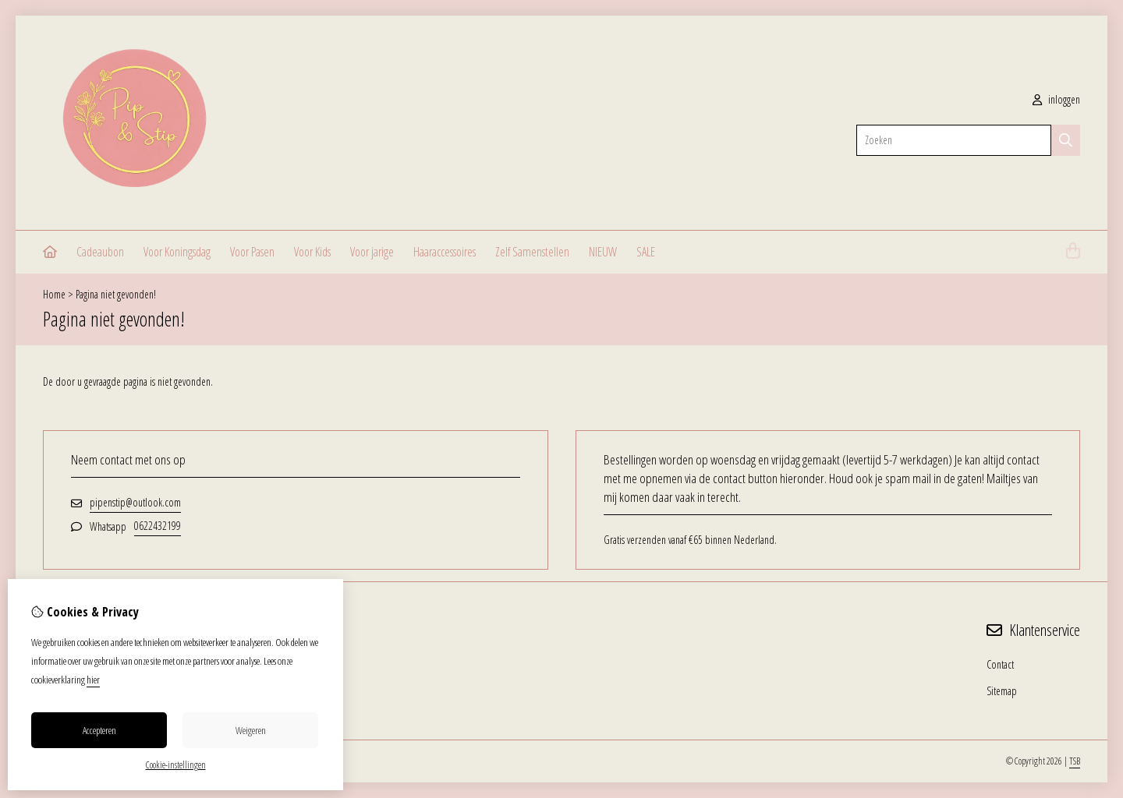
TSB (1074, 761)
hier (93, 680)
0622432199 (157, 525)
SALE (645, 251)
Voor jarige (372, 251)
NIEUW (603, 251)
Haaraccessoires (444, 251)
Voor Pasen (252, 251)
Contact (1000, 664)
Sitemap (1002, 690)
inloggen (1056, 99)
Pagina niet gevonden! (116, 294)
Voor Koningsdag (177, 251)
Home (54, 294)
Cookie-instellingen (176, 765)
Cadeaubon (100, 251)
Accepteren (99, 730)
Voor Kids (312, 251)
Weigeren (251, 730)
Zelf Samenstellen (532, 251)
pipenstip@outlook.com (135, 502)
